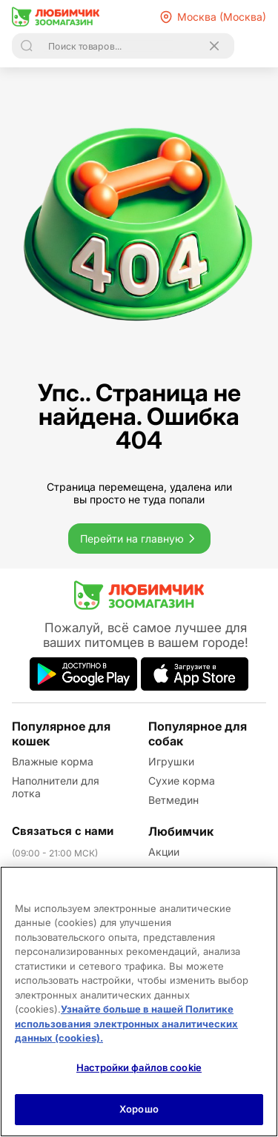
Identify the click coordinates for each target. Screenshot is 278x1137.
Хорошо (139, 1109)
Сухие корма (181, 780)
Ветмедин (173, 800)
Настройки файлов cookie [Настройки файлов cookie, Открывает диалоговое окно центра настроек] (139, 1067)
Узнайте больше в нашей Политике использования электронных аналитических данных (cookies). (126, 1023)
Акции (163, 851)
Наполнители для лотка (55, 786)
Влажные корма (52, 761)
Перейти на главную (139, 538)
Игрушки (171, 761)
